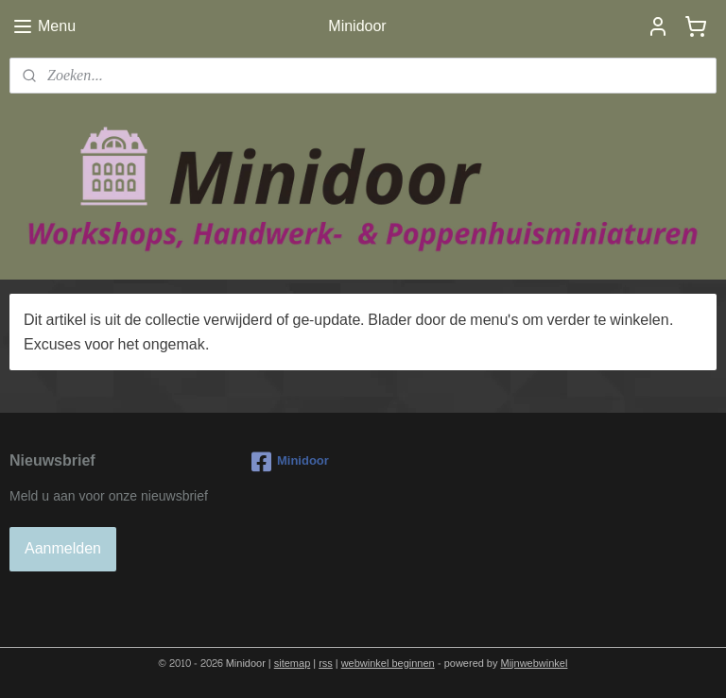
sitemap (292, 663)
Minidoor (290, 462)
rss (326, 663)
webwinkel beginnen (388, 663)
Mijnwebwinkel (534, 663)
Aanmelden (63, 548)
